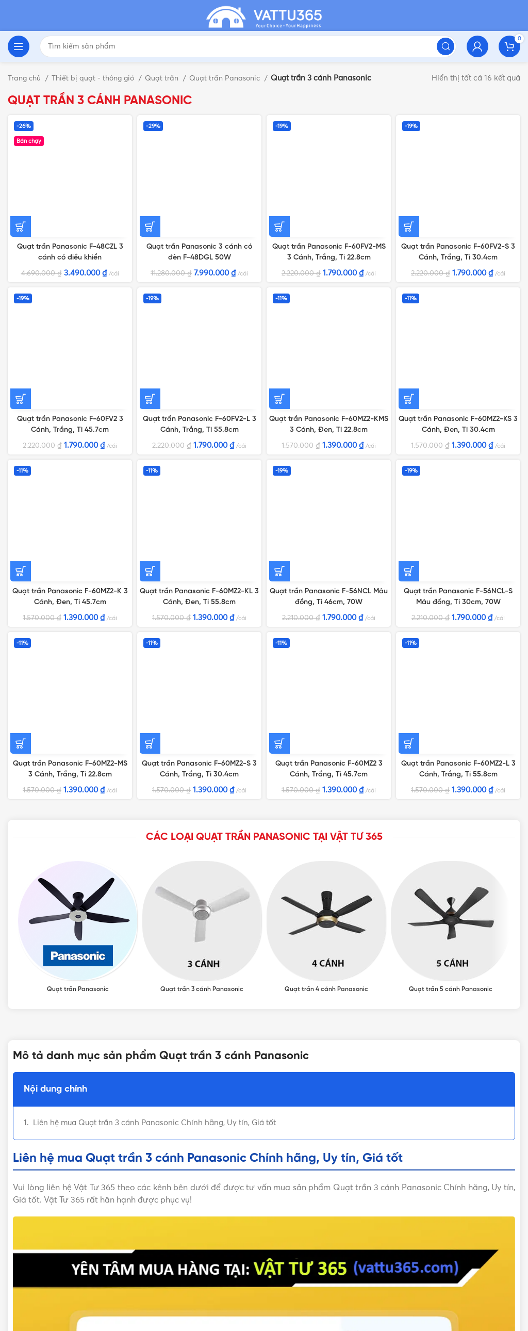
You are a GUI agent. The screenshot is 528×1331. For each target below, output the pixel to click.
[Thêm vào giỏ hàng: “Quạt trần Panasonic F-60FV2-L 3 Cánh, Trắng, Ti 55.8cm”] (150, 225)
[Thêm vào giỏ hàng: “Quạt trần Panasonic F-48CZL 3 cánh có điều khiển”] (20, 118)
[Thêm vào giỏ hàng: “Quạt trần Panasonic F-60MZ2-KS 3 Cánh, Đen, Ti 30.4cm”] (409, 214)
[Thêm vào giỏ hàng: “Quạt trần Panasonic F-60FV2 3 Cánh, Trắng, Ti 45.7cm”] (20, 236)
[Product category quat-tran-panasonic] (77, 591)
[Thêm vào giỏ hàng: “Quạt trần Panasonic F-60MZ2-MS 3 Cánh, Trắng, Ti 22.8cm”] (20, 407)
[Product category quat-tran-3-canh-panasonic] (201, 591)
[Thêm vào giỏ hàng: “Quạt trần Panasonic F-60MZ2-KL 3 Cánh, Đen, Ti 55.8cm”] (150, 322)
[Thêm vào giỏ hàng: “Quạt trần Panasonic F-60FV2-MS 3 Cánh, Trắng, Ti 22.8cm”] (279, 129)
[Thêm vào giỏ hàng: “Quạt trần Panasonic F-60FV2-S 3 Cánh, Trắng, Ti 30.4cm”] (409, 129)
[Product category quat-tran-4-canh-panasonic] (326, 591)
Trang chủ (26, 78)
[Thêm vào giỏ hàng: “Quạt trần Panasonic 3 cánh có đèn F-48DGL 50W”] (150, 118)
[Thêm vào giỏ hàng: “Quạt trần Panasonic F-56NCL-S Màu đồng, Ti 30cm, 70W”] (409, 311)
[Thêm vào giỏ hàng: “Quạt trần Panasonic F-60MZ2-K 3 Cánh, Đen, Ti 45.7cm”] (20, 311)
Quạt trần (170, 78)
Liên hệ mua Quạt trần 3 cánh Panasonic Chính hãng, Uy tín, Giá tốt (154, 787)
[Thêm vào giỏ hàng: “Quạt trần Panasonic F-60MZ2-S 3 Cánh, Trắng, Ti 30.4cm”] (150, 396)
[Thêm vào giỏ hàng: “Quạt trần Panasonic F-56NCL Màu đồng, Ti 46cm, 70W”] (279, 311)
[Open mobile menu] (19, 46)
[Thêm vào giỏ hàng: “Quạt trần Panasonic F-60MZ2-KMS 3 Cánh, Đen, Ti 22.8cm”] (279, 214)
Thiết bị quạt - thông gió (98, 78)
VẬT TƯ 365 (149, 1223)
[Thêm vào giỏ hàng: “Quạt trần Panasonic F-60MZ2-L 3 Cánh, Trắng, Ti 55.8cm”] (409, 407)
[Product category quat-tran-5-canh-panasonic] (450, 591)
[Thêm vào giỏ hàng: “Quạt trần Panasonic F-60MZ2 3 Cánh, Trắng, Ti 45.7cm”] (279, 386)
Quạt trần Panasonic (235, 78)
